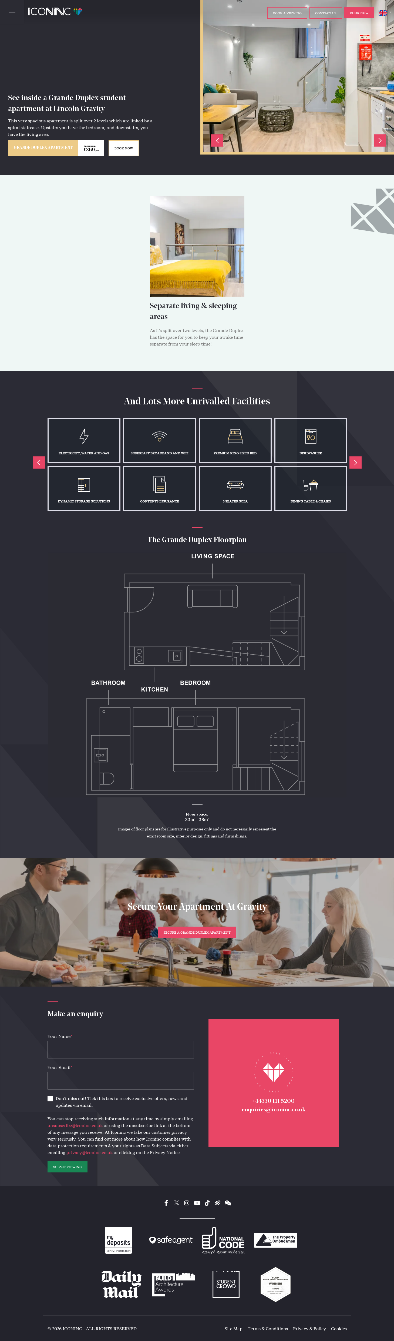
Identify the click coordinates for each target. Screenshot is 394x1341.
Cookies (339, 1328)
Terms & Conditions (268, 1328)
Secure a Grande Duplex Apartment (197, 932)
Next (380, 141)
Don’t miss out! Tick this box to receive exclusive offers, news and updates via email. (121, 1101)
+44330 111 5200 (273, 1101)
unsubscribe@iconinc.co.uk (75, 1125)
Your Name (60, 1036)
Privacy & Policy (309, 1328)
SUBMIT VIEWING (67, 1167)
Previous (217, 141)
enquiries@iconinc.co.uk (273, 1110)
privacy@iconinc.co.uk (89, 1152)
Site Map (234, 1328)
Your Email (60, 1067)
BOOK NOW (124, 148)
